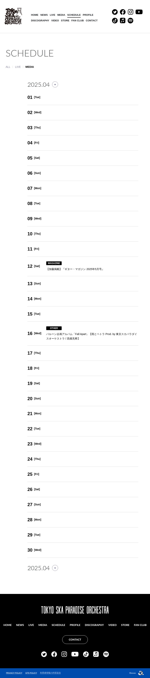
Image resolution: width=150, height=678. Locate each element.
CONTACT (92, 20)
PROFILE (88, 14)
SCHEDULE (74, 14)
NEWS (44, 14)
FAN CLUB (77, 20)
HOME (34, 14)
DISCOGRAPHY (40, 20)
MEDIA (61, 14)
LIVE (52, 14)
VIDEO (55, 20)
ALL (8, 66)
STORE (65, 20)
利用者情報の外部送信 (50, 673)
